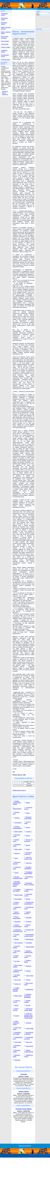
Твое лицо (28, 863)
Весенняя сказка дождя (28, 817)
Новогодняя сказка (17, 907)
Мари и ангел (17, 995)
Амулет (15, 1005)
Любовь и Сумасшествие (28, 951)
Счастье (27, 979)
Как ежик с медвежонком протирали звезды (16, 884)
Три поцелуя (17, 822)
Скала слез (17, 984)
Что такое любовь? (16, 975)
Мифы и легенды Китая (6, 32)
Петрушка (27, 921)
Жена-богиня (28, 1046)
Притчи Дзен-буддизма (5, 37)
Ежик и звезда (17, 831)
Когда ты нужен (27, 822)
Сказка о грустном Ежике (17, 925)
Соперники (28, 942)
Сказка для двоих (17, 867)
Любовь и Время (27, 961)
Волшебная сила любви (17, 1033)
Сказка (27, 813)
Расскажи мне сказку (29, 907)
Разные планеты (16, 956)
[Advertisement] (23, 19)
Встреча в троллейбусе (27, 867)
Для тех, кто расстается (28, 840)
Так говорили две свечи (28, 1037)
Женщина (27, 966)
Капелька (16, 853)
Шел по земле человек (17, 965)
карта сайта (47, 31)
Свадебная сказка (17, 845)
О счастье (27, 831)
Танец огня (28, 1042)
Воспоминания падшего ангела (29, 935)
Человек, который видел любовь (17, 802)
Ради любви (17, 1042)
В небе (27, 835)
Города (27, 849)
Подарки (27, 971)
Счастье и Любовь (16, 946)
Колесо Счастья (15, 1009)
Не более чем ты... (29, 930)
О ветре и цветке (27, 956)
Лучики (15, 872)
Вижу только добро (28, 983)
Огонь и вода (17, 849)
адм (49, 1156)
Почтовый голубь (16, 835)
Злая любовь (17, 899)
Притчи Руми (4, 44)
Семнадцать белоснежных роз (17, 930)
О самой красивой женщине (16, 989)
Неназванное (28, 989)
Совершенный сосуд (17, 1037)
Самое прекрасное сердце (16, 1022)
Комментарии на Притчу (19, 790)
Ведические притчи (4, 19)
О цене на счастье (16, 1001)
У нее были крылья (28, 808)
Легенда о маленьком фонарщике (27, 995)
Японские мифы (5, 59)
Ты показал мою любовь (17, 890)
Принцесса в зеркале (28, 890)
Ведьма (16, 939)
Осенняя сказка (16, 935)
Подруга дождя (16, 840)
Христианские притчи (5, 55)
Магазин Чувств (27, 925)
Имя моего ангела (16, 951)
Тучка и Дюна (28, 975)
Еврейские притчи (4, 23)
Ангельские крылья (28, 894)
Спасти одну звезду (17, 1028)
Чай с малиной (18, 942)
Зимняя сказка (17, 895)
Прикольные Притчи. (25, 1146)
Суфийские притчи (4, 51)
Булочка (16, 1015)
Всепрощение (29, 939)
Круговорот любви (17, 1046)
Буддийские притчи (4, 14)
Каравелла (16, 921)
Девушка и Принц (16, 1055)
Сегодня (27, 1005)
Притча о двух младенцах (17, 970)
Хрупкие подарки (27, 1001)
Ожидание (16, 1060)
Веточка (27, 899)
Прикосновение (17, 808)
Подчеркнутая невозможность (29, 902)
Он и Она (16, 961)
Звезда (27, 802)
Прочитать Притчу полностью (5, 93)
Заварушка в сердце (28, 1055)
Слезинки (27, 1023)
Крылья (27, 845)
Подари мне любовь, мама (28, 1009)
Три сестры (17, 979)
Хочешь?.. (16, 817)
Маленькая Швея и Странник (29, 883)
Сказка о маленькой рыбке (17, 877)
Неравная (27, 917)
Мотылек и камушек (16, 862)
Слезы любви (28, 1028)
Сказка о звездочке (16, 902)
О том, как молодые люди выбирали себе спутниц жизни (28, 1016)
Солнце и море (16, 812)
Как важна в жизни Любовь (28, 872)
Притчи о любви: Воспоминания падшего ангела (25, 9)
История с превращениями (17, 827)
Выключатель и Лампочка (28, 1033)
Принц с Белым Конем (16, 917)
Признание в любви (28, 877)
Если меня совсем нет (28, 853)
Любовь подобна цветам (28, 1050)
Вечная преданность (16, 912)
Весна (15, 858)
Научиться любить (16, 1050)
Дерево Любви (29, 946)
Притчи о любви (5, 47)
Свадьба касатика (27, 912)
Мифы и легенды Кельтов (6, 28)
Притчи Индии (5, 41)
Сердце (27, 827)
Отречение (24, 1074)
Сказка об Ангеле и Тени (28, 858)
